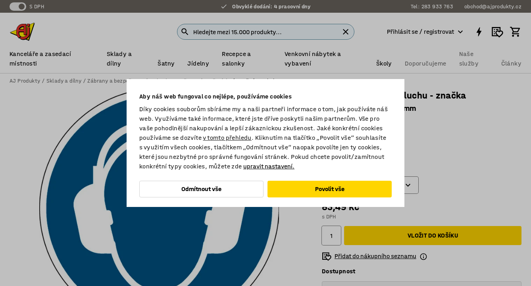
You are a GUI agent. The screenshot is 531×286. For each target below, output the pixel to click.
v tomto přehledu (227, 137)
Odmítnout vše (201, 189)
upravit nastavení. (268, 166)
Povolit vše (329, 189)
